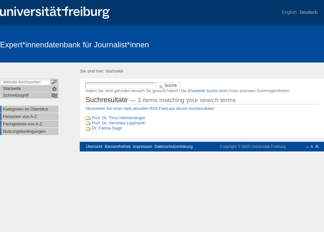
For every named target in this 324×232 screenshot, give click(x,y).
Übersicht (94, 146)
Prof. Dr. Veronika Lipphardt (118, 123)
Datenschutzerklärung (174, 146)
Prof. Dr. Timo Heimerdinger (118, 117)
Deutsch (309, 12)
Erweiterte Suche (203, 91)
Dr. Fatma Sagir (107, 128)
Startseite (114, 71)
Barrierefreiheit (118, 146)
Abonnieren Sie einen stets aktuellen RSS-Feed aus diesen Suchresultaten (150, 108)
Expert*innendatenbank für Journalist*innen (74, 44)
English (289, 12)
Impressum (142, 146)
